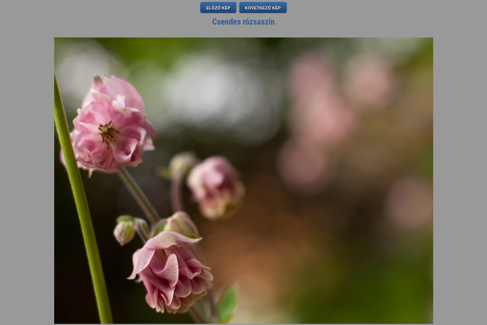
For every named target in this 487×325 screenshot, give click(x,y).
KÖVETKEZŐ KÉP (263, 8)
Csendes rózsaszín (243, 21)
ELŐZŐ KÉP (218, 8)
